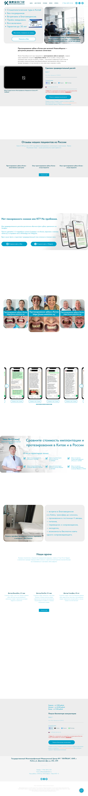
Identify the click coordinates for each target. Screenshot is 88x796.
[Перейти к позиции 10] (48, 404)
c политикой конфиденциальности (69, 102)
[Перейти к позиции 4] (40, 404)
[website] (76, 3)
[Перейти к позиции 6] (43, 404)
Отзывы (45, 3)
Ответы (56, 3)
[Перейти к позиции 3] (39, 404)
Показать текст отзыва (17, 401)
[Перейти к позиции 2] (37, 404)
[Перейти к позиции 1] (36, 404)
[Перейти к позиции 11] (50, 404)
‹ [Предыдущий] (6, 386)
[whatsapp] (82, 3)
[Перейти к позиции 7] (44, 404)
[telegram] (79, 3)
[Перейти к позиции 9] (47, 404)
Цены (31, 3)
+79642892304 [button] (68, 92)
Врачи (50, 3)
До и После (38, 3)
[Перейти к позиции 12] (51, 404)
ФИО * (47, 72)
